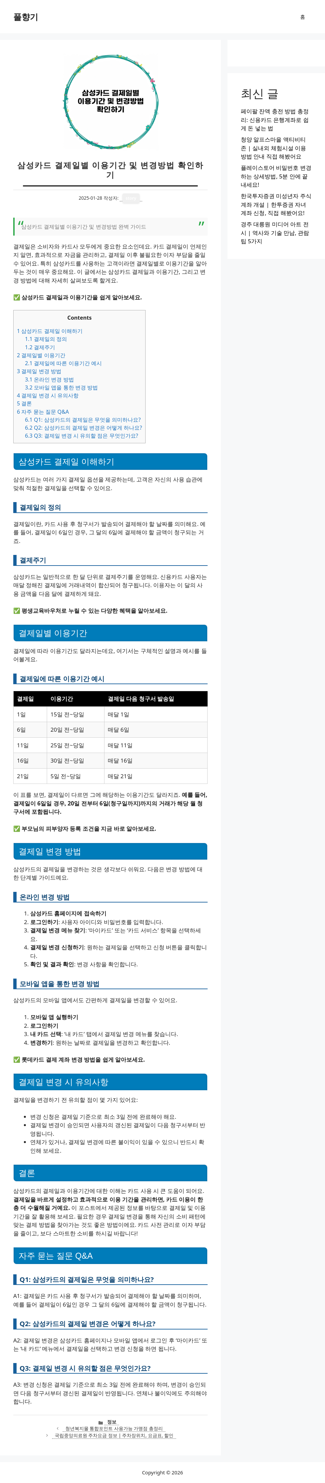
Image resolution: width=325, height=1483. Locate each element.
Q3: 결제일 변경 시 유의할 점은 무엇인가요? (81, 435)
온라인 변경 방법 (49, 379)
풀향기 (25, 16)
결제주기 (40, 347)
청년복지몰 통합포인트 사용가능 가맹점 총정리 (114, 1428)
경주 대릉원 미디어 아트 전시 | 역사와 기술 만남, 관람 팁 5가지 (275, 232)
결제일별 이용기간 (41, 355)
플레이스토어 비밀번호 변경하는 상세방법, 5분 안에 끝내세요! (276, 176)
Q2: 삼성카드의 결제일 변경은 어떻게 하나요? (83, 427)
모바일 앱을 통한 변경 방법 (61, 387)
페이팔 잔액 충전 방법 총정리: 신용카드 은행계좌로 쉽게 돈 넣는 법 (275, 119)
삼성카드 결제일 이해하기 (50, 331)
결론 (24, 403)
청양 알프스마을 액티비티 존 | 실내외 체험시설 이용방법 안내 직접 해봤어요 (273, 148)
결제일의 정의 (46, 339)
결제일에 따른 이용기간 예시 (63, 363)
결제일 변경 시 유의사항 (48, 395)
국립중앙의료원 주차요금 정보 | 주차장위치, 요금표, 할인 (114, 1435)
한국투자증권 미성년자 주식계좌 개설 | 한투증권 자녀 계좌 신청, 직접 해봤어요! (276, 204)
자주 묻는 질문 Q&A (43, 411)
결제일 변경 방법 (39, 371)
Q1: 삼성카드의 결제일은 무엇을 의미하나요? (83, 419)
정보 (111, 1422)
